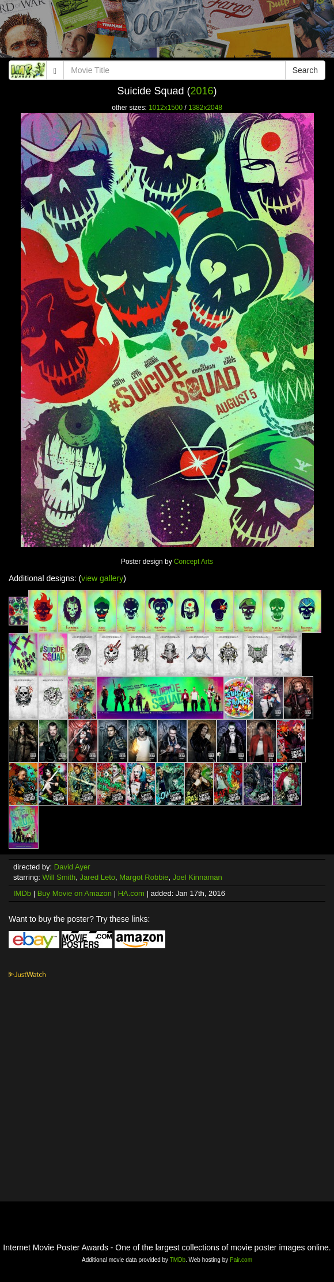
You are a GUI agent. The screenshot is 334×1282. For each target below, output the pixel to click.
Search (305, 70)
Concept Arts (193, 562)
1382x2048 (205, 108)
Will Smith (59, 877)
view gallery (102, 578)
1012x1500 (166, 108)
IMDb (22, 893)
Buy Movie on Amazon (74, 893)
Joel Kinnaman (197, 877)
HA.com (131, 893)
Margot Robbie (143, 877)
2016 (202, 91)
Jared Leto (97, 877)
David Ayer (72, 867)
